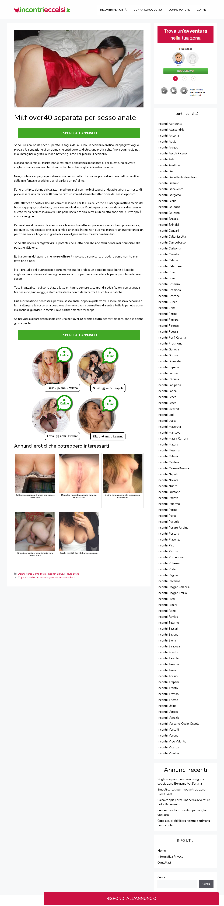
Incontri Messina (169, 450)
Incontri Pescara (168, 534)
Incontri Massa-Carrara (173, 439)
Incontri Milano (168, 456)
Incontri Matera (168, 445)
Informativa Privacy (170, 857)
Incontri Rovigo (168, 617)
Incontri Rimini (167, 605)
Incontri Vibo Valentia (172, 742)
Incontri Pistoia (168, 551)
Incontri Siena (167, 641)
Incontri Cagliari (168, 231)
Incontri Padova (168, 498)
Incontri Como (167, 278)
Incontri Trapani (168, 682)
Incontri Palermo (169, 504)
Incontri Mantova (169, 433)
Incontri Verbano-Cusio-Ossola (178, 724)
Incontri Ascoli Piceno (172, 153)
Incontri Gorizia (168, 355)
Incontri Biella (55, 573)
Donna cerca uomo (148, 10)
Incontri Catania (168, 260)
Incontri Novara (168, 480)
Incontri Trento (168, 688)
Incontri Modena (168, 462)
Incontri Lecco (167, 403)
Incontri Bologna (169, 207)
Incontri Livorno (168, 409)
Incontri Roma (167, 611)
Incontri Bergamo (169, 195)
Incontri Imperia (168, 367)
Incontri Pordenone (171, 557)
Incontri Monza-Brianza (173, 468)
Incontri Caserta (168, 254)
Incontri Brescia (168, 219)
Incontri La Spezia (169, 385)
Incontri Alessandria (171, 130)
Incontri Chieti (167, 272)
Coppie (201, 10)
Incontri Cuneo (167, 302)
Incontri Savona (168, 635)
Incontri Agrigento (170, 124)
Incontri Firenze (168, 326)
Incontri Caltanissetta (172, 237)
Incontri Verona (168, 736)
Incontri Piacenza (169, 540)
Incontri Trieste (168, 700)
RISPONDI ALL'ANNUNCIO (131, 898)
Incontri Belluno (168, 183)
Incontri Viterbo (168, 753)
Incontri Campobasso (172, 243)
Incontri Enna (166, 308)
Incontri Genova (168, 349)
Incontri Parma (167, 510)
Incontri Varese (168, 712)
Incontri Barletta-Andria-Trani (177, 177)
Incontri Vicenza (168, 747)
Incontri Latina (167, 391)
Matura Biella (71, 573)
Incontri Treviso (168, 694)
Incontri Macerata (169, 427)
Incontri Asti (166, 159)
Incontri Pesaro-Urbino (173, 528)
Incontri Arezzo (168, 148)
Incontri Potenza (169, 563)
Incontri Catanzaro (170, 266)
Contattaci (164, 863)
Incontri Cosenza (169, 284)
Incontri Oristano (169, 492)
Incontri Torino (168, 676)
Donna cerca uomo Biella (32, 573)
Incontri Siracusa (169, 646)
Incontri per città (113, 10)
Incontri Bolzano (169, 213)
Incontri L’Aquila (168, 379)
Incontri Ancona (168, 136)
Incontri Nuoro (167, 486)
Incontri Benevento (170, 189)
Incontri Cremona (169, 290)
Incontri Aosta (167, 142)
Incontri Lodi (166, 415)
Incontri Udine (167, 706)
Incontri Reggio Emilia (172, 593)
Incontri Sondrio (168, 652)
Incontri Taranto (168, 658)
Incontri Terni (167, 670)
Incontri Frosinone (170, 344)
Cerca (161, 877)
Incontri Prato (167, 569)
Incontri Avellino (169, 165)
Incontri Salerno (168, 623)
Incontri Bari (166, 171)
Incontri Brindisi (168, 225)
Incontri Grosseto (169, 361)
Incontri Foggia (168, 332)
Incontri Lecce (167, 397)
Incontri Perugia (168, 522)
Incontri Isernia (168, 373)
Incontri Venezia (168, 718)
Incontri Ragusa (168, 575)
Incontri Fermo (167, 314)
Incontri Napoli (167, 474)
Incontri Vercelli (168, 730)
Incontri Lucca (167, 421)
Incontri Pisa (166, 545)
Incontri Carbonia (169, 249)
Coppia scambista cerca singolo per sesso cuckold (46, 577)
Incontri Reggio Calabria (174, 587)
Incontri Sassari (168, 629)
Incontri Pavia (167, 516)
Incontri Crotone (169, 296)
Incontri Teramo (168, 664)
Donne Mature (179, 10)
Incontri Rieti (166, 599)
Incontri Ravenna (169, 581)
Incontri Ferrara (168, 320)
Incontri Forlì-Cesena (172, 338)
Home (162, 851)
